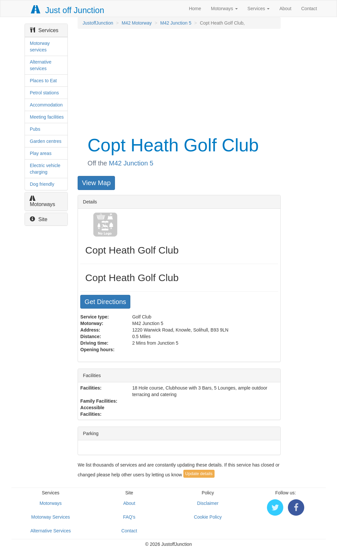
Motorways (224, 8)
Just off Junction (67, 10)
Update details (199, 473)
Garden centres (46, 141)
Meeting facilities (47, 117)
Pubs (35, 129)
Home (195, 8)
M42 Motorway (137, 23)
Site (38, 219)
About (285, 8)
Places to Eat (43, 80)
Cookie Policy (208, 517)
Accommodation (46, 104)
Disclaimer (207, 503)
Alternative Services (50, 530)
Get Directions (105, 301)
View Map (96, 182)
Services (259, 8)
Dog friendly (42, 184)
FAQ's (129, 517)
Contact (309, 8)
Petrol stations (44, 92)
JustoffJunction (98, 23)
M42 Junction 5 (175, 23)
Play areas (40, 153)
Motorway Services (50, 517)
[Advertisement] (178, 81)
